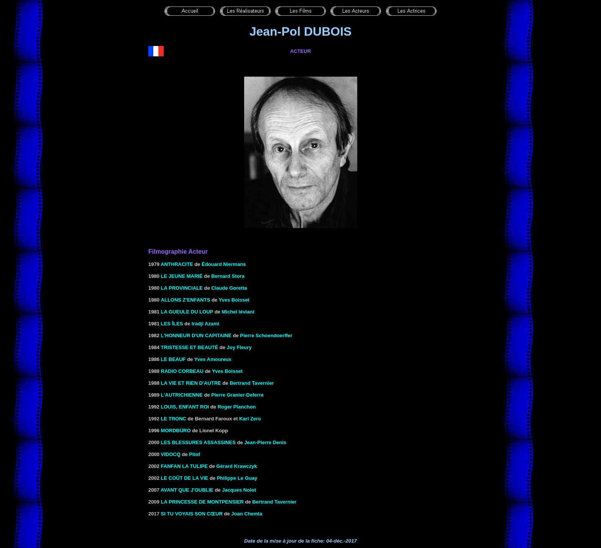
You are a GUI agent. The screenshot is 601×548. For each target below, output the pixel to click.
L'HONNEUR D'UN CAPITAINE (196, 335)
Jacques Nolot (239, 490)
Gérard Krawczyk (236, 466)
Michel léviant (238, 312)
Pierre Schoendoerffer (266, 335)
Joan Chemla (246, 514)
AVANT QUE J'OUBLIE (187, 490)
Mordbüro (176, 430)
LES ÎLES (172, 324)
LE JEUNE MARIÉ (182, 276)
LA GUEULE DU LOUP (187, 312)
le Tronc (173, 419)
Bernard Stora (228, 276)
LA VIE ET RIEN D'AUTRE (191, 383)
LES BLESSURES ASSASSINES (198, 442)
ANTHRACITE (177, 264)
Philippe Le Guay (237, 478)
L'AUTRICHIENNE (182, 395)
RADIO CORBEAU (182, 371)
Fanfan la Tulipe (184, 466)
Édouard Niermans (224, 264)
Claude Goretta (229, 288)
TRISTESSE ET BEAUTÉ (189, 347)
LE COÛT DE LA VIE (185, 478)
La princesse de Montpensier (202, 502)
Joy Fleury (239, 347)
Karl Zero (250, 419)
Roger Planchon (237, 407)
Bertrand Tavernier (274, 502)
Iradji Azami (205, 324)
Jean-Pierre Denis (265, 442)
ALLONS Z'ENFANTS (185, 300)
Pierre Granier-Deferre (237, 395)
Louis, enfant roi (185, 407)
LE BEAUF (173, 359)
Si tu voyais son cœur (192, 514)
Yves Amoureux (213, 359)
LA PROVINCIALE (182, 288)
